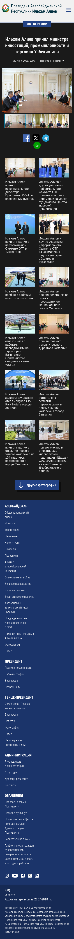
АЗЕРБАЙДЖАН (16, 506)
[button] (69, 90)
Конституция (12, 542)
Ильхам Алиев (44, 11)
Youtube (15, 876)
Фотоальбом (12, 644)
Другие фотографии (41, 485)
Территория (12, 530)
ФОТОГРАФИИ (37, 24)
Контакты (10, 785)
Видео (8, 651)
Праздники (11, 555)
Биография (11, 680)
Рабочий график (14, 674)
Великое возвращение (18, 583)
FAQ (7, 890)
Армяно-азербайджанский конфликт (15, 566)
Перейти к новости (50, 60)
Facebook (23, 876)
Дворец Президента (16, 779)
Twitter (30, 876)
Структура (11, 772)
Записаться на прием (17, 839)
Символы (10, 549)
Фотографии (12, 727)
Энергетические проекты (19, 596)
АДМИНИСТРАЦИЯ (18, 755)
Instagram (7, 876)
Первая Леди (12, 687)
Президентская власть (18, 667)
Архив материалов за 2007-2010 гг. (28, 899)
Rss (37, 876)
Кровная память (15, 590)
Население (11, 536)
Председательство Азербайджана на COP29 (16, 623)
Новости (10, 721)
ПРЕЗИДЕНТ (13, 661)
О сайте (10, 895)
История (10, 523)
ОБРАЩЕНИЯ (14, 796)
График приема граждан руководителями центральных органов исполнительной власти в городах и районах (19, 854)
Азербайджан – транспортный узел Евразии (16, 607)
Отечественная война (17, 577)
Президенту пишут (16, 813)
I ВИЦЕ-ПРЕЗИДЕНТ (19, 698)
